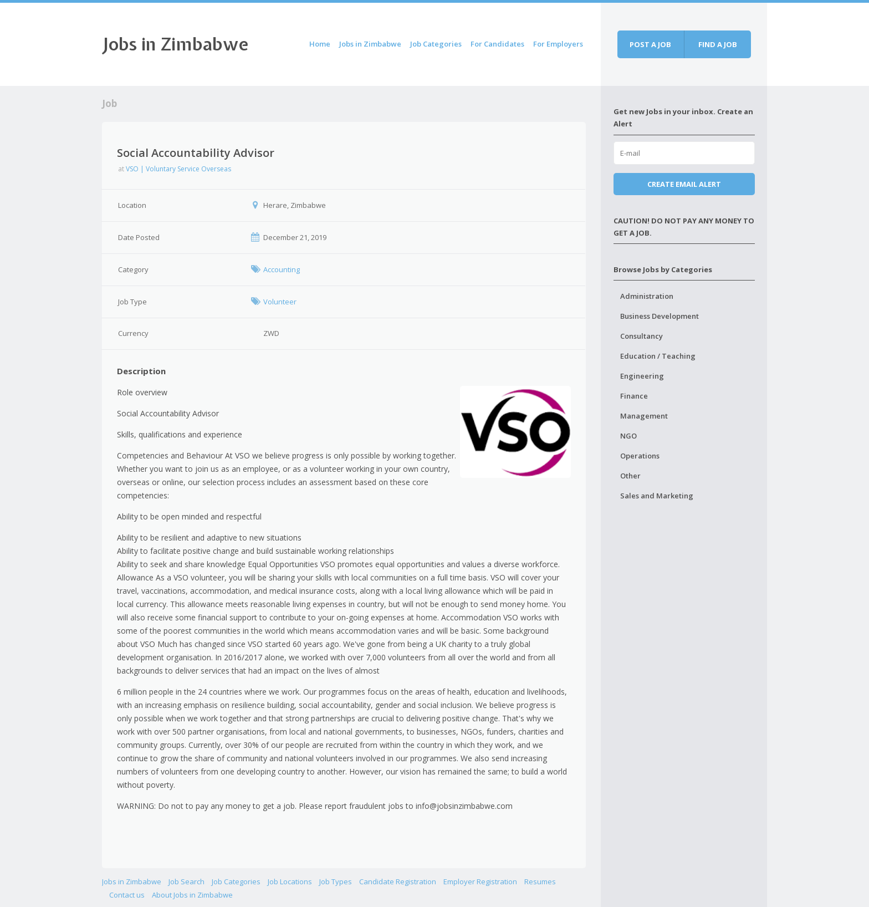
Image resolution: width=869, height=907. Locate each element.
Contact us (127, 895)
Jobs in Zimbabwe (175, 44)
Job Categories (436, 44)
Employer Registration (480, 881)
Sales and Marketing (656, 496)
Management (644, 416)
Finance (634, 396)
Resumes (540, 881)
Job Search (186, 881)
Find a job (717, 44)
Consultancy (641, 336)
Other (630, 476)
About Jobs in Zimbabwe (192, 895)
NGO (628, 436)
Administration (646, 296)
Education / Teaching (658, 356)
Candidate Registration (397, 881)
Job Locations (290, 881)
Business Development (659, 316)
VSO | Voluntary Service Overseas (178, 169)
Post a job (650, 44)
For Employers (558, 44)
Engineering (642, 376)
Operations (640, 456)
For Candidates (497, 44)
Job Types (335, 881)
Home (319, 44)
